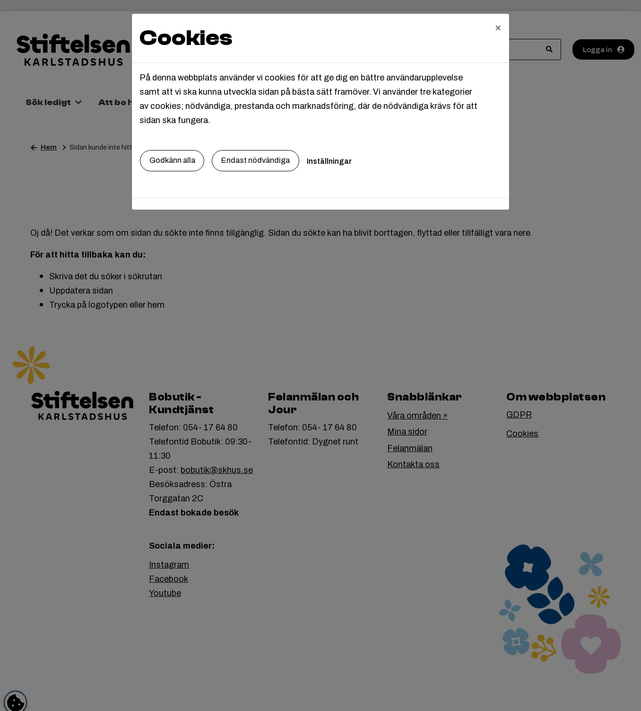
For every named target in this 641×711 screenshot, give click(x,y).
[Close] (498, 27)
